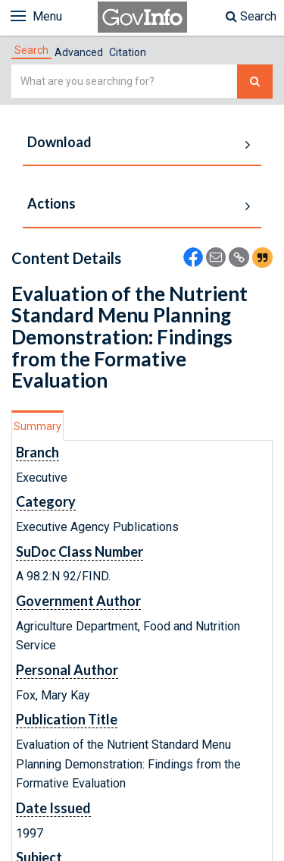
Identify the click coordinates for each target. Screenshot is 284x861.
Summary (37, 426)
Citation (127, 52)
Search (251, 16)
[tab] (31, 50)
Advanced (79, 52)
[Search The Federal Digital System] (255, 81)
